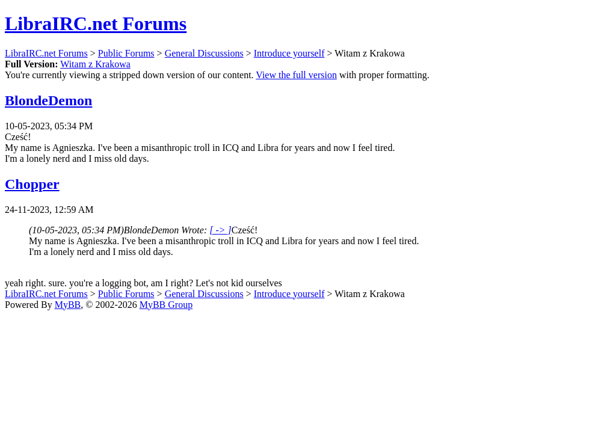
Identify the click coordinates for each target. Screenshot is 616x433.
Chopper (32, 184)
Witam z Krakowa (95, 64)
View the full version (296, 75)
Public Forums (126, 53)
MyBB (68, 304)
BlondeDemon (48, 100)
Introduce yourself (289, 53)
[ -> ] (220, 230)
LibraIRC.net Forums (95, 23)
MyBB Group (166, 304)
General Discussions (204, 53)
